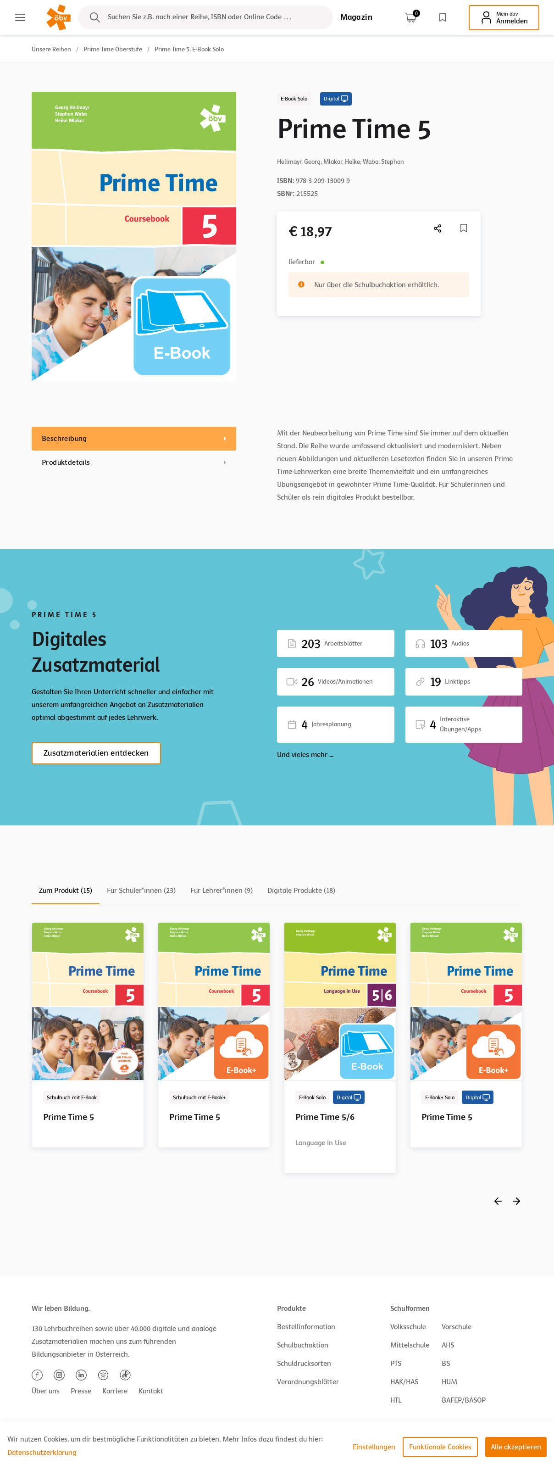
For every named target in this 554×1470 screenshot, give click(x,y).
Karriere (114, 1391)
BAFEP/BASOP (464, 1400)
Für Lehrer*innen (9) (221, 890)
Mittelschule (409, 1345)
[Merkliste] (463, 228)
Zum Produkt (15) (65, 890)
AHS (448, 1345)
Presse (81, 1391)
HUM (449, 1382)
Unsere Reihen (51, 49)
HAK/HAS (404, 1382)
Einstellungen (374, 1447)
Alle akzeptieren (516, 1447)
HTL (395, 1400)
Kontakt (150, 1391)
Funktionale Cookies (440, 1447)
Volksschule (408, 1327)
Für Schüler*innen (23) (141, 890)
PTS (395, 1363)
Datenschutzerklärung (42, 1452)
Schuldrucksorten (304, 1363)
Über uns (46, 1391)
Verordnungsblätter (308, 1382)
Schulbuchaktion (302, 1345)
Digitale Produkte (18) (301, 890)
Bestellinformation (306, 1327)
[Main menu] (20, 17)
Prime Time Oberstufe (112, 49)
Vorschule (456, 1327)
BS (446, 1363)
